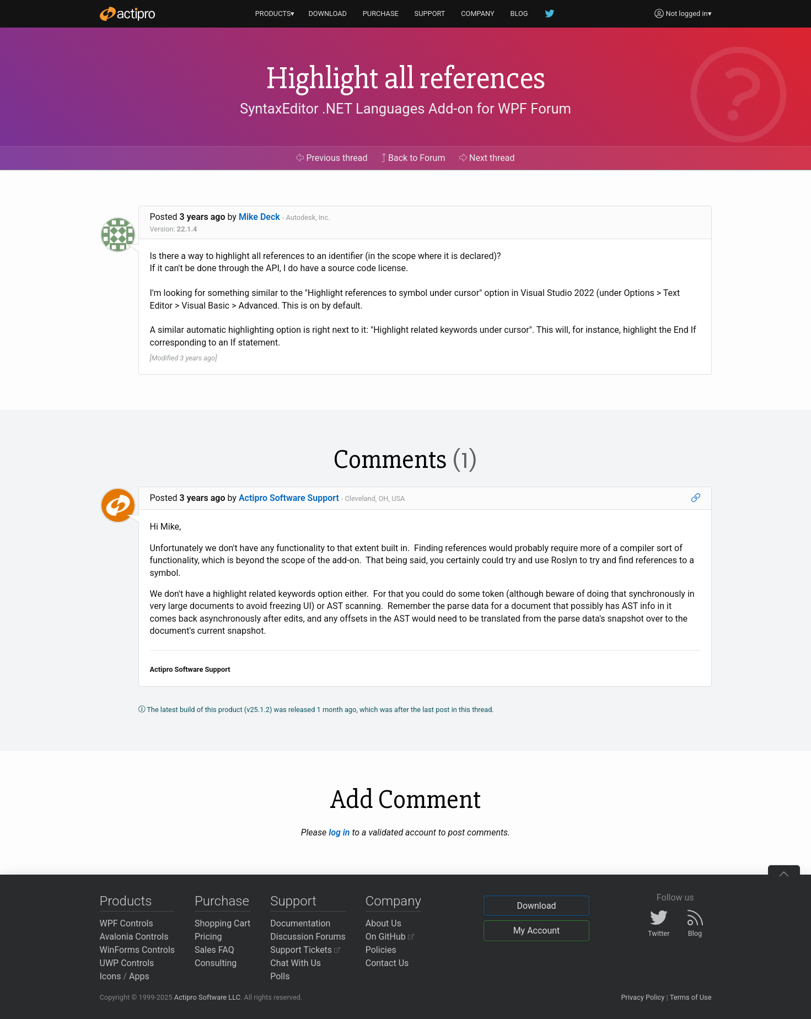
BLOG (519, 13)
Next (487, 158)
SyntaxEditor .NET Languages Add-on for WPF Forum (405, 108)
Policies (381, 950)
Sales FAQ (214, 950)
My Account (536, 930)
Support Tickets (305, 950)
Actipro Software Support (289, 498)
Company (393, 901)
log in (339, 832)
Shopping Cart (222, 923)
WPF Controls (126, 923)
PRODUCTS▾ (275, 13)
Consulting (216, 963)
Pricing (208, 936)
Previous (331, 158)
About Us (383, 923)
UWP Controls (127, 963)
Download (536, 906)
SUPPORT (430, 13)
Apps (139, 976)
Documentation (300, 923)
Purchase (222, 901)
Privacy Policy (642, 997)
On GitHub (390, 936)
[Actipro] (127, 14)
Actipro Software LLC (207, 997)
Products (126, 901)
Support (293, 901)
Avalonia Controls (134, 936)
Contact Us (387, 963)
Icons (110, 976)
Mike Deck (259, 217)
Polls (279, 976)
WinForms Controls (137, 950)
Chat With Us (295, 963)
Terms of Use (691, 997)
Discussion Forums (308, 936)
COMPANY (478, 13)
